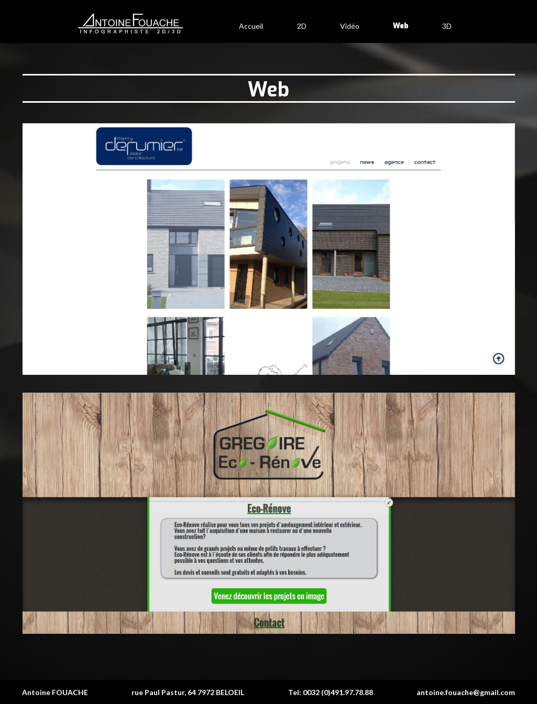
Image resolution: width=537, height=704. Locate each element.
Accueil (251, 25)
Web (401, 26)
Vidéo (349, 25)
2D (301, 25)
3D (447, 25)
